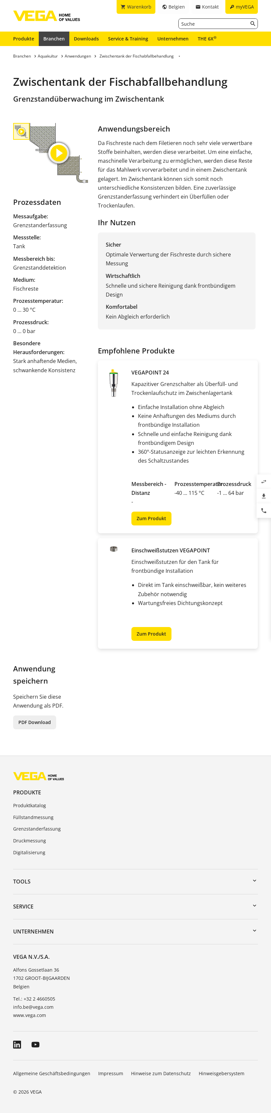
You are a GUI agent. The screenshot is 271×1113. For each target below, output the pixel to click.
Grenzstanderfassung (37, 829)
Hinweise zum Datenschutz (161, 1073)
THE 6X (207, 38)
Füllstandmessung (33, 817)
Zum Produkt (151, 518)
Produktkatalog (29, 805)
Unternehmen (173, 39)
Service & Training (128, 39)
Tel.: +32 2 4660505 (34, 999)
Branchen (54, 39)
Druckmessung (29, 840)
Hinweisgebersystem (221, 1073)
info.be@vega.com (33, 1007)
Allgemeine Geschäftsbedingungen (51, 1073)
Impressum (110, 1073)
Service (23, 906)
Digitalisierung (29, 852)
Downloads (86, 39)
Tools (22, 881)
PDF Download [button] (34, 722)
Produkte (23, 39)
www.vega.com (29, 1015)
